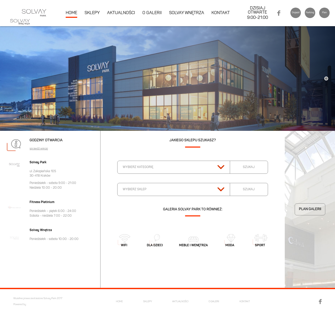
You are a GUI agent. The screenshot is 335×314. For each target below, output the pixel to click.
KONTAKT (220, 13)
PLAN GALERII (310, 209)
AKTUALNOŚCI (121, 13)
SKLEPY (92, 13)
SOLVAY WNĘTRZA (186, 13)
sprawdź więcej (39, 149)
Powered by (19, 304)
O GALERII (152, 13)
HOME (71, 13)
